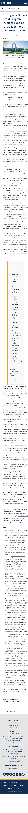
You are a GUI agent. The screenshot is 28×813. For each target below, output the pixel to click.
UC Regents (10, 788)
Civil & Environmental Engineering (12, 148)
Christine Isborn (9, 574)
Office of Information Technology (13, 761)
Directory (6, 785)
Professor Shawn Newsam (21, 535)
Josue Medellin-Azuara (17, 228)
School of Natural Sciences (13, 735)
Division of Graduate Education (13, 740)
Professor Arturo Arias (16, 595)
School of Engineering (14, 733)
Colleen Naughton (11, 226)
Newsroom (13, 723)
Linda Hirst (10, 650)
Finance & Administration (13, 755)
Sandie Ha (23, 561)
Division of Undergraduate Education (13, 742)
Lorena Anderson (9, 711)
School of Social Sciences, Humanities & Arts (13, 736)
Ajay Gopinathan (18, 648)
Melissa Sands (14, 561)
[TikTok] (20, 774)
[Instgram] (17, 774)
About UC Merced (13, 782)
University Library (14, 727)
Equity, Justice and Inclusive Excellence (13, 751)
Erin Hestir (6, 228)
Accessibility (17, 788)
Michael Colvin (13, 651)
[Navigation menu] (25, 3)
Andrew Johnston (14, 559)
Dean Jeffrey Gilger (12, 624)
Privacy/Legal (13, 785)
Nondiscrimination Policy (11, 791)
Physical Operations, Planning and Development (13, 756)
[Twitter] (7, 774)
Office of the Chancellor (13, 748)
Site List (20, 791)
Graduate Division (10, 9)
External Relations (13, 753)
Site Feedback (21, 785)
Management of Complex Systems (12, 386)
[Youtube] (14, 774)
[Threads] (23, 774)
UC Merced (13, 722)
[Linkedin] (10, 774)
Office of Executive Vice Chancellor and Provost (14, 749)
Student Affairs (13, 758)
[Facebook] (4, 774)
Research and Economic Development (13, 760)
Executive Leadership (13, 725)
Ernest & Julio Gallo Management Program (13, 738)
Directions (21, 782)
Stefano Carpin (21, 226)
